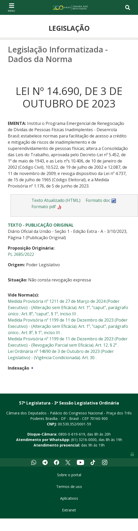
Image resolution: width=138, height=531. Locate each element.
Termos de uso (69, 486)
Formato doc (101, 200)
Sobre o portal (69, 474)
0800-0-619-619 (71, 434)
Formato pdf (47, 206)
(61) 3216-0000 (84, 439)
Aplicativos (69, 498)
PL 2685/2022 (21, 254)
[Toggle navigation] (11, 7)
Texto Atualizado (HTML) (56, 200)
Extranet (69, 510)
